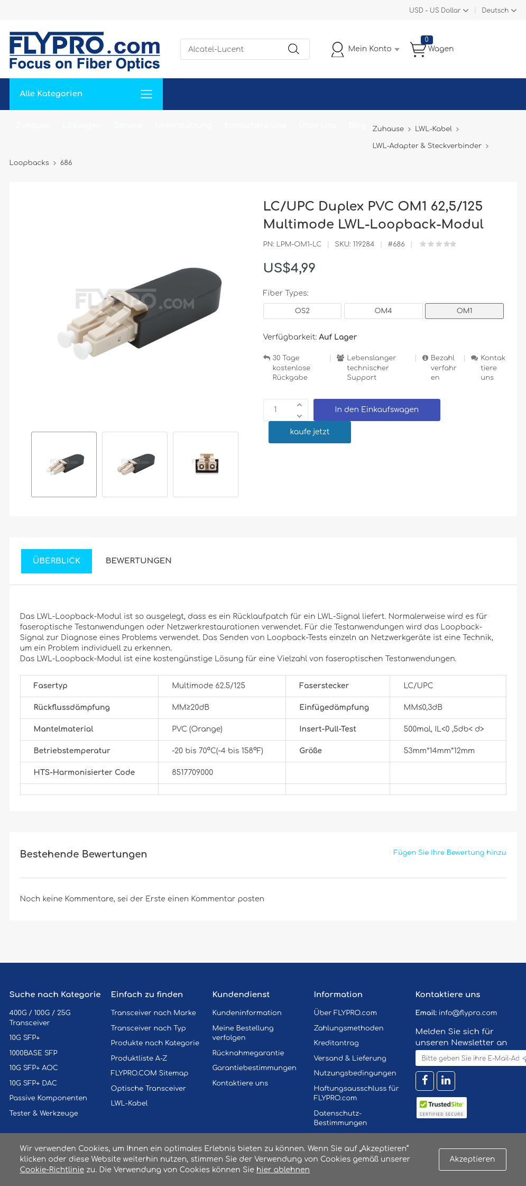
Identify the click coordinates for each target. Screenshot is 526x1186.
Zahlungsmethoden (349, 1028)
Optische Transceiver (149, 1088)
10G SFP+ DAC (33, 1083)
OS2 (302, 311)
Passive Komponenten (48, 1098)
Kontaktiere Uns (255, 126)
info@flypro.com (468, 1013)
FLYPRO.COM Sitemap (150, 1073)
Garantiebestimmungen (255, 1068)
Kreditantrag (336, 1043)
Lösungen (81, 126)
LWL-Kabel (129, 1103)
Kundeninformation (247, 1013)
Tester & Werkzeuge (44, 1113)
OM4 (383, 311)
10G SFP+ (25, 1038)
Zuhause (33, 126)
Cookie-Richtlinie (52, 1170)
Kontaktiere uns (493, 367)
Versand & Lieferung (350, 1058)
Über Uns (317, 126)
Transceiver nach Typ (148, 1028)
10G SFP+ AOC (34, 1068)
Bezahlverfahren (444, 367)
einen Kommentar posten (216, 899)
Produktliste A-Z (139, 1058)
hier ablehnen (283, 1170)
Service (128, 126)
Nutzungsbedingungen (355, 1073)
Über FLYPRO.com (345, 1013)
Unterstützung (183, 126)
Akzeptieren (472, 1159)
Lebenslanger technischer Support (371, 367)
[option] (64, 466)
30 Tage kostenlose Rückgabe (292, 367)
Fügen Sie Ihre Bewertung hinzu (450, 852)
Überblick (56, 560)
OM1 (465, 311)
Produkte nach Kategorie (155, 1043)
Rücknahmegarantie (248, 1053)
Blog (357, 126)
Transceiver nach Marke (153, 1013)
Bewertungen (139, 560)
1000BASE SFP (34, 1053)
